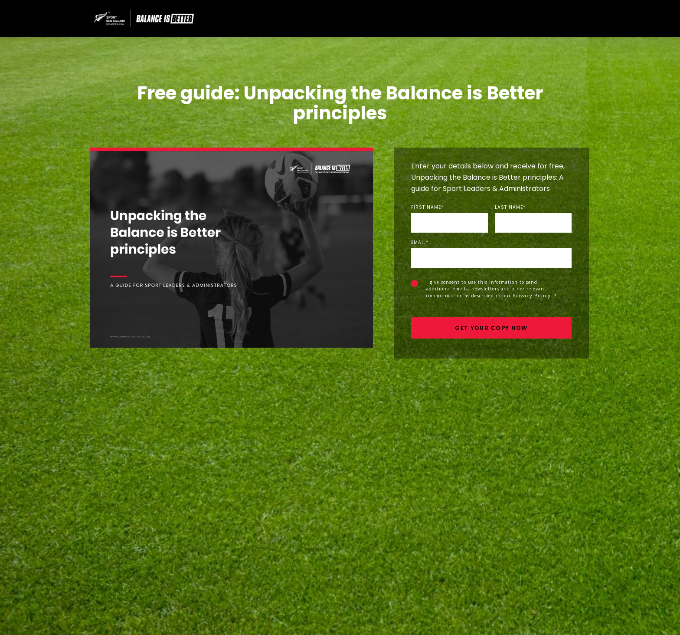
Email (419, 243)
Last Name (510, 207)
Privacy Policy (532, 295)
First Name (427, 207)
